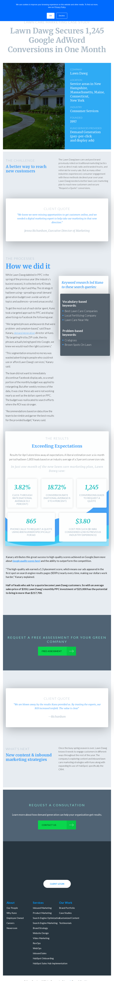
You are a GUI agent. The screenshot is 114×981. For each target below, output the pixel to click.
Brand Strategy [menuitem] (40, 914)
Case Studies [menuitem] (65, 899)
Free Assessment (51, 652)
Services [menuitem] (38, 889)
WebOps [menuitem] (37, 934)
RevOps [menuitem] (37, 929)
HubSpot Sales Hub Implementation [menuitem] (50, 949)
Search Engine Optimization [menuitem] (46, 904)
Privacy (65, 967)
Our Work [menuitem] (65, 889)
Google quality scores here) (26, 560)
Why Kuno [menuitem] (12, 899)
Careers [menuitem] (10, 909)
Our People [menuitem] (12, 894)
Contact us (48, 825)
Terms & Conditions (81, 967)
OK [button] (50, 16)
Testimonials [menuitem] (65, 909)
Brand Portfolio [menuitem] (67, 894)
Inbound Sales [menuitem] (39, 939)
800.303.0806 (74, 978)
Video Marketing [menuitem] (41, 924)
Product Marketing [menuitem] (42, 899)
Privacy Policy (59, 7)
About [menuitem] (11, 889)
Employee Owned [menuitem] (15, 904)
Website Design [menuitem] (41, 919)
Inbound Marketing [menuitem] (42, 894)
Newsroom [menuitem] (12, 914)
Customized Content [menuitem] (69, 904)
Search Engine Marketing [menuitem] (45, 909)
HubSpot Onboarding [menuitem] (43, 944)
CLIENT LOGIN (57, 870)
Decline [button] (62, 16)
